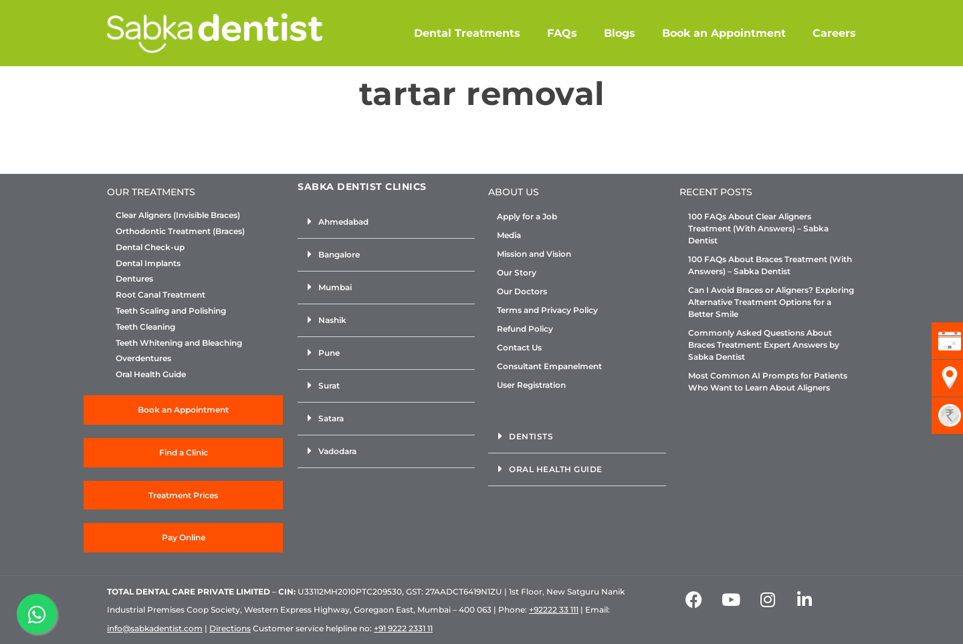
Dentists (531, 436)
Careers (834, 33)
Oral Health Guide (151, 374)
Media (509, 235)
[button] (386, 222)
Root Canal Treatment (160, 295)
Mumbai (335, 287)
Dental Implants (148, 263)
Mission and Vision (534, 254)
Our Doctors (522, 291)
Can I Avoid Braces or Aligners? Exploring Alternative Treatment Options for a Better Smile (771, 302)
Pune (329, 353)
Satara (331, 418)
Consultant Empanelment (549, 366)
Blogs (619, 33)
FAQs (562, 33)
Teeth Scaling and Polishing (171, 311)
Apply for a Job (527, 216)
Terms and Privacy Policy (547, 310)
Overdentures (143, 358)
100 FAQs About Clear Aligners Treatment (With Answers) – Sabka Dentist (758, 228)
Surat (329, 386)
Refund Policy (525, 329)
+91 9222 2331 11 (403, 628)
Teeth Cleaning (145, 327)
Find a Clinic (183, 452)
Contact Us (519, 347)
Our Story (516, 272)
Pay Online (183, 537)
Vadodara (337, 451)
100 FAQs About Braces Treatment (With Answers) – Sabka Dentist (770, 265)
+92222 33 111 (553, 610)
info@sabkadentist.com (155, 628)
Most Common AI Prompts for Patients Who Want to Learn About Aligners (767, 381)
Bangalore (339, 254)
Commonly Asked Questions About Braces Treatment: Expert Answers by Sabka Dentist (763, 345)
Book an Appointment (724, 33)
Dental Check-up (150, 247)
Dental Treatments (467, 33)
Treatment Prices (183, 495)
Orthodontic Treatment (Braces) (180, 231)
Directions (230, 628)
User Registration (531, 385)
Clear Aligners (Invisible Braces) (178, 215)
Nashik (332, 320)
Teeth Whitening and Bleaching (179, 343)
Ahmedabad (343, 222)
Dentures (134, 279)
